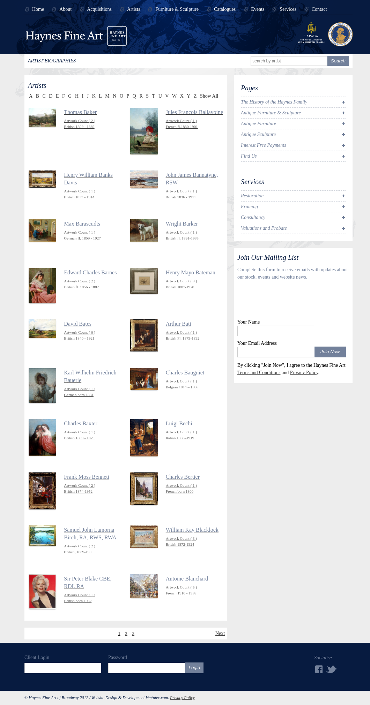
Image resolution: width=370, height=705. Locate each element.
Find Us (249, 156)
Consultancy (253, 217)
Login (194, 667)
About (65, 9)
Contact (319, 9)
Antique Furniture (258, 123)
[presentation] (290, 301)
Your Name (248, 322)
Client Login (36, 657)
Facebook (318, 669)
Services (288, 9)
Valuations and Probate (264, 228)
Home (38, 9)
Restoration (252, 195)
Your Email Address (257, 343)
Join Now (330, 351)
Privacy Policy (304, 372)
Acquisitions (99, 9)
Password (117, 657)
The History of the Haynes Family (274, 102)
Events (257, 9)
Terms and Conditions (258, 372)
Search (338, 60)
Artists (133, 9)
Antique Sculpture (258, 134)
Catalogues (225, 9)
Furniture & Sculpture (177, 9)
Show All (209, 96)
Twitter (332, 669)
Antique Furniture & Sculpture (271, 112)
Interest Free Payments (263, 145)
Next (220, 633)
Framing (249, 206)
